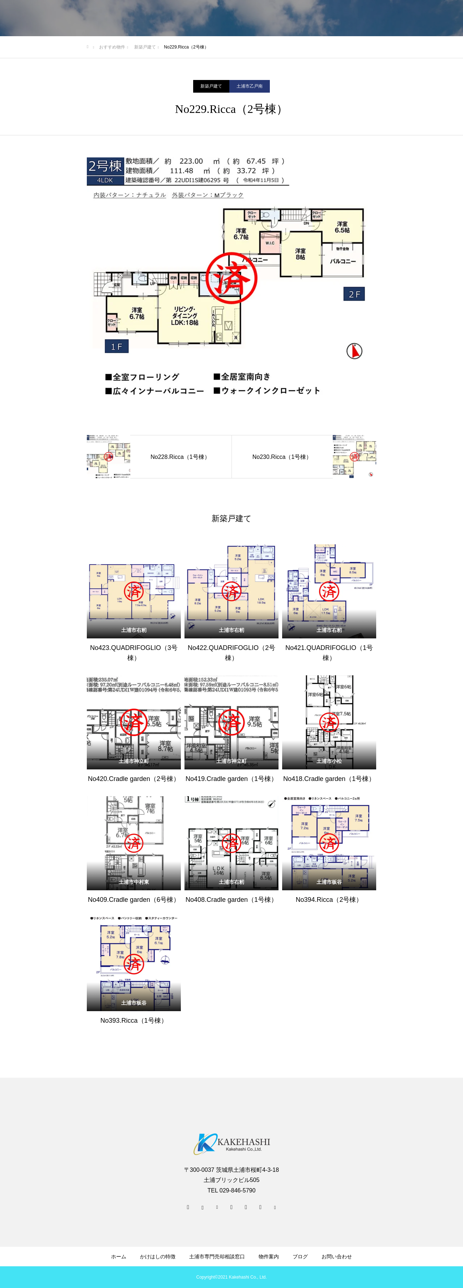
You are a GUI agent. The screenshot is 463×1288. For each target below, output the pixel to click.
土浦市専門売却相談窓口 (217, 1256)
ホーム (118, 1256)
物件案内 (269, 1256)
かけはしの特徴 (157, 1256)
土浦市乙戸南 (250, 86)
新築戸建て (211, 86)
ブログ (300, 1256)
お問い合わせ (337, 1256)
